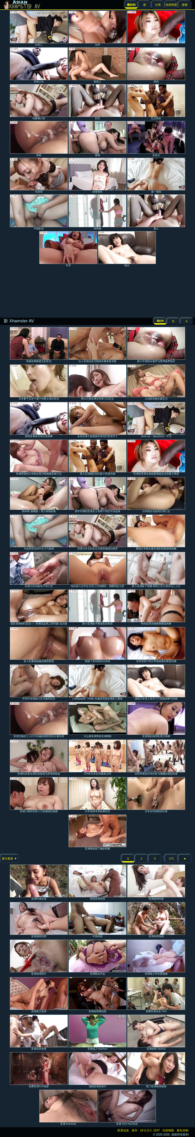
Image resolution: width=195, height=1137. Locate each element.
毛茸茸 (39, 175)
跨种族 (97, 212)
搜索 (185, 4)
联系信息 (123, 1130)
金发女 (156, 139)
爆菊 (97, 139)
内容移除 (168, 1130)
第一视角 (156, 175)
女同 (97, 28)
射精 (39, 139)
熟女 (127, 249)
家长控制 (182, 1130)
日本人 (39, 28)
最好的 (160, 320)
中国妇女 (39, 212)
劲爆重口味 (39, 102)
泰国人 (97, 65)
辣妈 (156, 65)
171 (171, 858)
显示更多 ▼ (9, 858)
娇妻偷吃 (97, 175)
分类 (158, 4)
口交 (156, 28)
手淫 (68, 249)
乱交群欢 (156, 102)
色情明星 (171, 4)
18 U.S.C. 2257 (150, 1130)
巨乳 (97, 102)
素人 (156, 212)
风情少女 (39, 65)
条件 (134, 1130)
